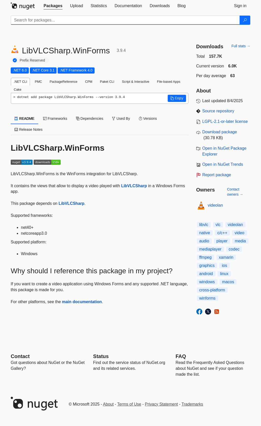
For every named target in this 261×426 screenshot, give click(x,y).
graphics (207, 265)
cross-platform (212, 290)
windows (207, 282)
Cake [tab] (17, 89)
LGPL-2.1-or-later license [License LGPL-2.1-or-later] (225, 121)
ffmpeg (205, 257)
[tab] (53, 5)
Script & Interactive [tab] (135, 82)
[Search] (245, 20)
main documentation (82, 302)
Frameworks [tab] (55, 118)
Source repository (218, 111)
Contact (20, 356)
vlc (218, 224)
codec (234, 249)
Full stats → (240, 46)
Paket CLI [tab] (107, 82)
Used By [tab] (121, 118)
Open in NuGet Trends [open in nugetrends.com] (222, 164)
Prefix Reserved (32, 60)
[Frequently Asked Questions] (181, 356)
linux (224, 273)
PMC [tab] (38, 82)
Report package (216, 175)
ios (224, 265)
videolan (215, 205)
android (206, 273)
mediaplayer (210, 249)
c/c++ (222, 233)
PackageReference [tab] (63, 82)
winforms (207, 298)
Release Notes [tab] (29, 129)
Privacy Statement (161, 404)
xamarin (226, 257)
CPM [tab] (88, 82)
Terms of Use (129, 404)
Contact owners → (235, 191)
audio (204, 241)
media (240, 241)
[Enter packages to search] (125, 20)
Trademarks (192, 404)
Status (101, 356)
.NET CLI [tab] (20, 82)
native (204, 233)
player (222, 241)
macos (228, 282)
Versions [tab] (148, 118)
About (108, 404)
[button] (177, 98)
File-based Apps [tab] (168, 82)
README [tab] (24, 118)
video (239, 233)
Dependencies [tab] (89, 118)
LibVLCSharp (134, 186)
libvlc (203, 224)
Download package (219, 132)
